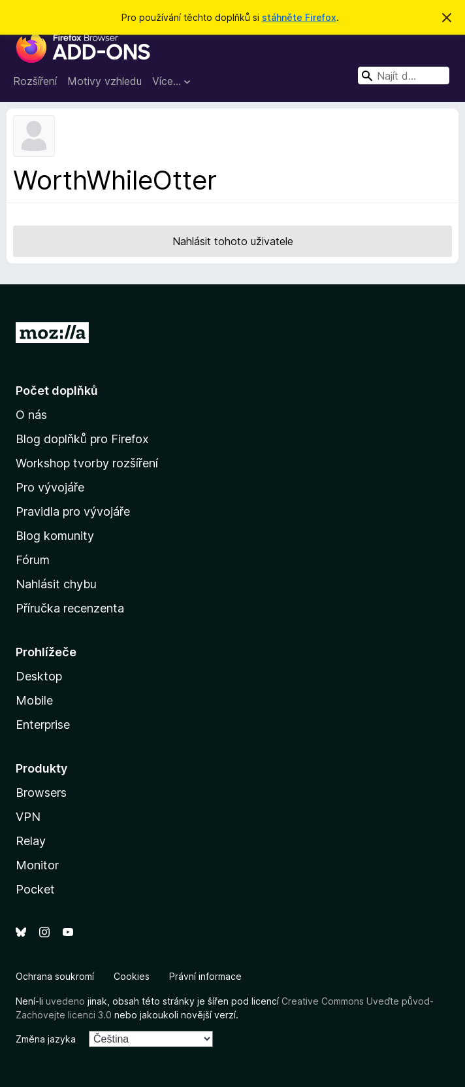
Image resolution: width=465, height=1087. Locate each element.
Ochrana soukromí (55, 976)
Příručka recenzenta (70, 608)
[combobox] (403, 75)
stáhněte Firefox (299, 17)
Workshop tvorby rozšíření (87, 463)
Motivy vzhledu (104, 81)
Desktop (39, 676)
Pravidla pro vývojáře (73, 511)
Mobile (34, 700)
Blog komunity (55, 536)
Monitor (37, 865)
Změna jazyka (46, 1039)
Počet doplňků (57, 390)
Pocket (35, 889)
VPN (28, 817)
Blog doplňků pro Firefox (82, 439)
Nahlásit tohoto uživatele (232, 241)
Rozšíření (35, 81)
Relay (31, 841)
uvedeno (67, 1001)
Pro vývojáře (50, 487)
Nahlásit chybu (56, 584)
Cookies (132, 976)
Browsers (41, 792)
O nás (31, 415)
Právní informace (205, 976)
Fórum (33, 560)
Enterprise (43, 724)
